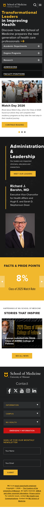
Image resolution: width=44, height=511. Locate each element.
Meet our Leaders (23, 174)
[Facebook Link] (9, 391)
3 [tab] (25, 132)
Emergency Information (22, 431)
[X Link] (16, 391)
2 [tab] (22, 132)
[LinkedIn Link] (34, 391)
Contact (22, 383)
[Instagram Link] (28, 391)
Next (41, 281)
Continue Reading (14, 125)
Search (34, 5)
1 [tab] (19, 132)
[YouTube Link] (22, 391)
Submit (10, 472)
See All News (22, 356)
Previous (2, 281)
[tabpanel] (22, 105)
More (40, 5)
